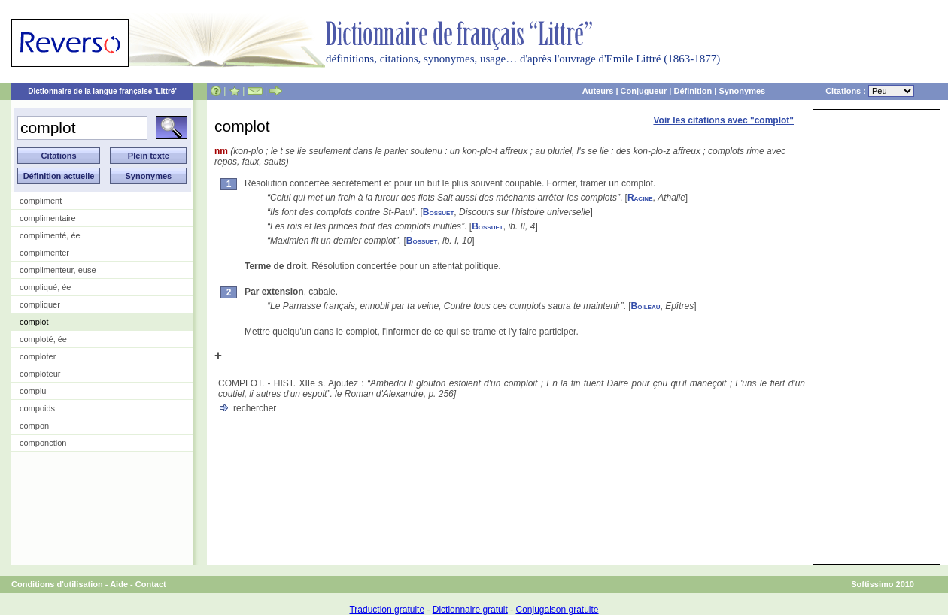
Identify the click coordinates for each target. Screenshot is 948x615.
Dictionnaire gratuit (470, 609)
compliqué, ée (45, 287)
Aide (119, 584)
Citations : (869, 90)
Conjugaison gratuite (556, 609)
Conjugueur (644, 90)
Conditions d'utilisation (57, 584)
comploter (38, 356)
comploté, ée (43, 339)
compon (34, 425)
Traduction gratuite (386, 609)
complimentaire (48, 218)
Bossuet (438, 212)
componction (43, 442)
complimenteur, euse (58, 269)
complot (34, 321)
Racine (640, 197)
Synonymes (742, 90)
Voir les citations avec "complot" (723, 120)
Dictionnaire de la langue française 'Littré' (102, 91)
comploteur (40, 373)
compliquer (40, 304)
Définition (692, 90)
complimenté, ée (50, 235)
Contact (150, 584)
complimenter (44, 252)
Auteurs (598, 90)
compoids (37, 408)
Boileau (646, 306)
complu (33, 390)
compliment (41, 200)
